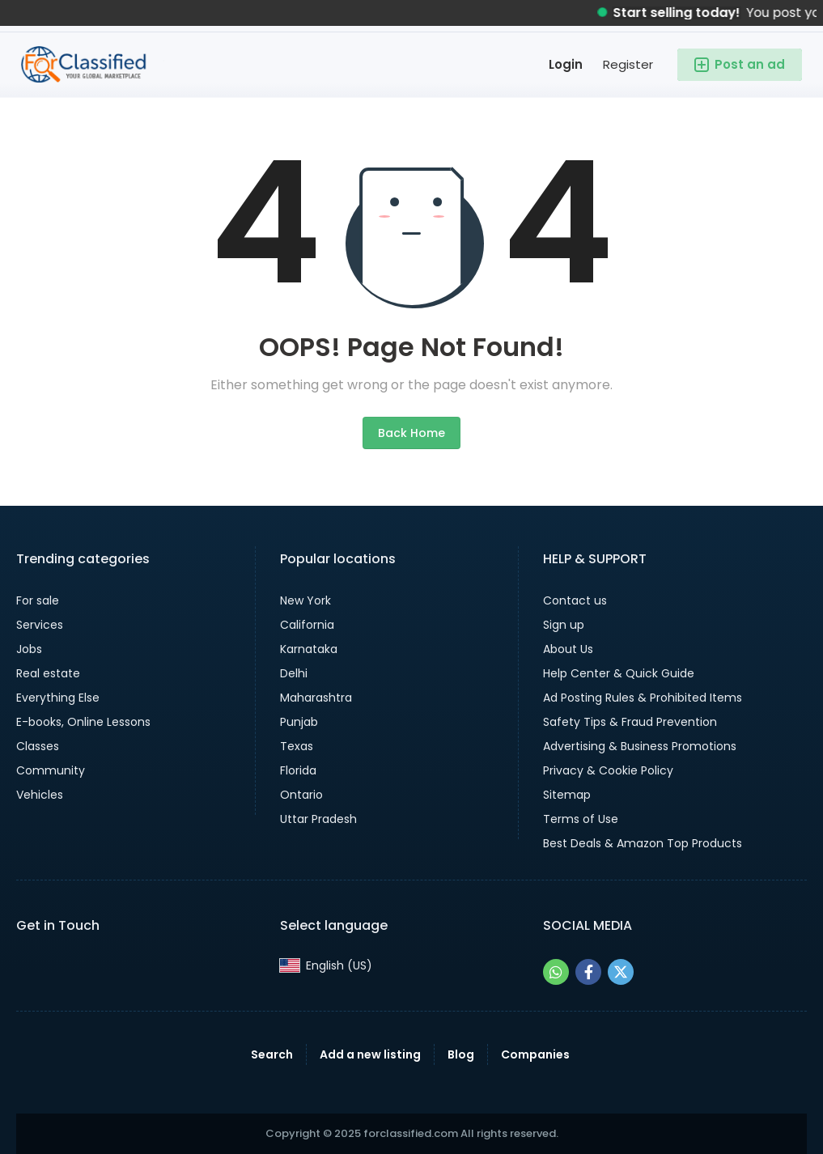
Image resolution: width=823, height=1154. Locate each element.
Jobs (29, 649)
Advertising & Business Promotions (639, 746)
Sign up (563, 625)
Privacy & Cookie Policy (608, 770)
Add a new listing (370, 1054)
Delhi (294, 673)
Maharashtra (316, 697)
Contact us (575, 600)
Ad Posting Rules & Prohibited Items (642, 697)
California (307, 625)
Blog (461, 1054)
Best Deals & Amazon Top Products (642, 843)
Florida (298, 770)
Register (628, 64)
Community (50, 770)
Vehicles (39, 795)
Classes (37, 746)
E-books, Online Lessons (83, 722)
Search (272, 1054)
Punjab (299, 722)
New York (305, 600)
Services (39, 625)
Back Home (411, 433)
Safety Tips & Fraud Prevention (630, 722)
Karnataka (308, 649)
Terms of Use (580, 819)
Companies (535, 1054)
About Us (568, 649)
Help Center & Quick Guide (618, 673)
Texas (296, 746)
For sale (37, 600)
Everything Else (58, 697)
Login (566, 64)
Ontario (301, 795)
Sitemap (567, 795)
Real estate (48, 673)
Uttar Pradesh (318, 819)
